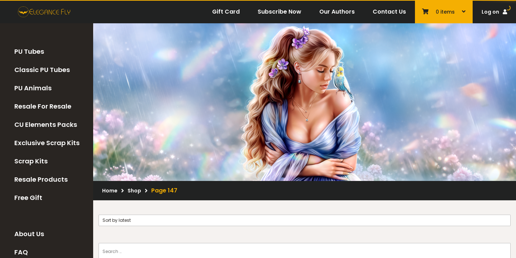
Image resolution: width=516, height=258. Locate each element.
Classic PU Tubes (42, 69)
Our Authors (337, 12)
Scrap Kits (31, 161)
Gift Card (226, 12)
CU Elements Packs (45, 124)
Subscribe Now (279, 12)
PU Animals (33, 87)
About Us (29, 233)
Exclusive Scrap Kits (47, 142)
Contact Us (389, 12)
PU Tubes (29, 51)
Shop (134, 190)
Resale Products (41, 179)
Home (110, 190)
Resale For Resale (42, 106)
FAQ (21, 252)
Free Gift (28, 197)
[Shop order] (305, 220)
